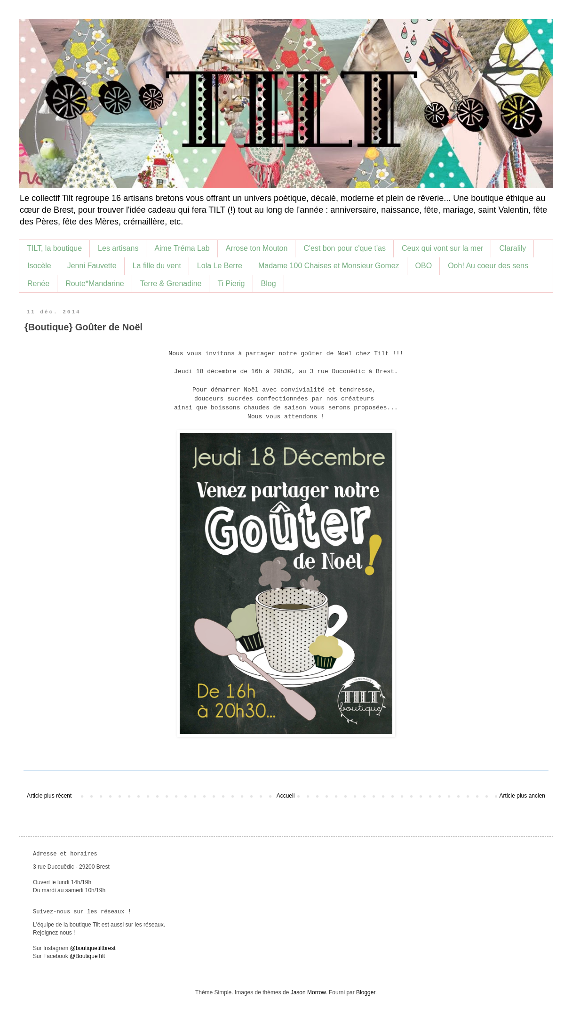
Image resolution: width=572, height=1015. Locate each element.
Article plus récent (49, 795)
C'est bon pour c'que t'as (344, 248)
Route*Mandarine (94, 284)
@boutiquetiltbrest (93, 948)
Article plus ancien (522, 795)
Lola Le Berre (219, 266)
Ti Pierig (231, 284)
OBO (423, 266)
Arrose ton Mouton (257, 248)
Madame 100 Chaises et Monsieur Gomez (328, 266)
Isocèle (39, 266)
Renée (38, 284)
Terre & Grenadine (171, 284)
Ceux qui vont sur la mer (442, 248)
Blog (268, 284)
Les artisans (118, 248)
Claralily (512, 248)
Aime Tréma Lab (181, 248)
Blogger (365, 992)
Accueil (286, 795)
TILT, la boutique (54, 248)
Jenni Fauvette (92, 266)
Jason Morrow (308, 992)
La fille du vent (157, 266)
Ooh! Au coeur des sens (488, 266)
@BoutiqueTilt (87, 956)
